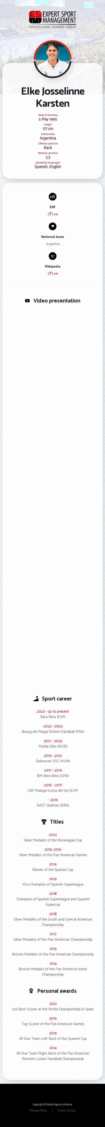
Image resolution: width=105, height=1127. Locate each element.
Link (53, 214)
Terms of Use (66, 1110)
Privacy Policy (39, 1110)
